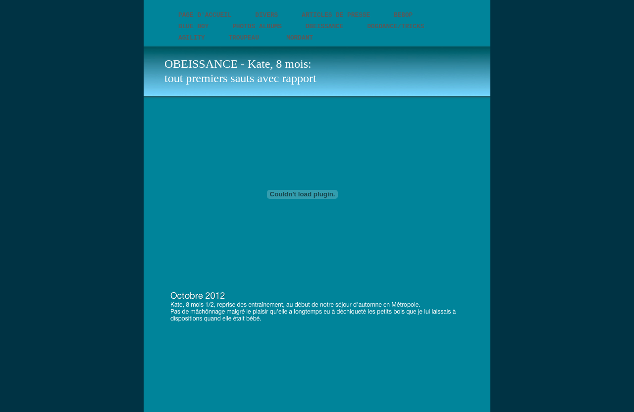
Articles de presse (338, 15)
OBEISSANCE (326, 26)
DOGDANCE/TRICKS (395, 26)
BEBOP (403, 15)
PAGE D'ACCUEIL (206, 15)
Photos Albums (259, 26)
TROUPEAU (247, 38)
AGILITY (193, 38)
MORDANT (299, 38)
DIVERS (268, 15)
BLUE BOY (195, 26)
